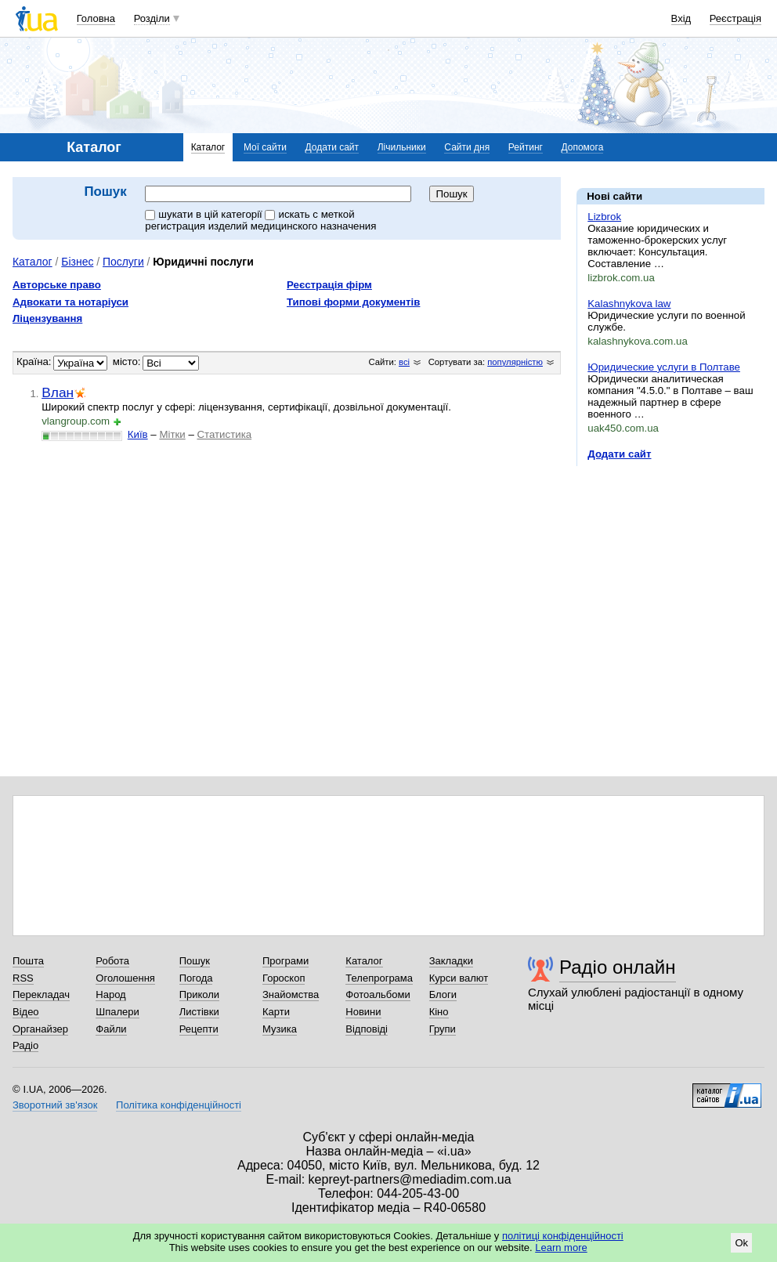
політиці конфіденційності (562, 1236)
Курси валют (459, 978)
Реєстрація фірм (329, 285)
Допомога (583, 147)
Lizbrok (604, 216)
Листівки (199, 1012)
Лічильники (402, 147)
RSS (23, 978)
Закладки (451, 961)
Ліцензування (47, 318)
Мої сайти (265, 147)
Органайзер (40, 1029)
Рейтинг (525, 147)
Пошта (28, 961)
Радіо (25, 1045)
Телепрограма (379, 978)
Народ (110, 994)
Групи (442, 1029)
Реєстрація (735, 18)
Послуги (123, 261)
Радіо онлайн (617, 967)
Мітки (172, 434)
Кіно (439, 1012)
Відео (26, 1012)
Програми (285, 961)
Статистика (224, 434)
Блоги (443, 994)
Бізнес (77, 261)
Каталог (208, 147)
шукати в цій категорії (205, 214)
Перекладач (41, 994)
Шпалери (117, 1012)
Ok (741, 1243)
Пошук (194, 961)
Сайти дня (467, 147)
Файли (111, 1029)
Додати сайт (332, 147)
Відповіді (366, 1029)
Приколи (199, 994)
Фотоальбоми (377, 994)
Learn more (561, 1247)
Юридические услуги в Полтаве (663, 367)
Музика (279, 1029)
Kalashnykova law (628, 303)
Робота (112, 961)
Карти (276, 1012)
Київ (138, 434)
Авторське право (57, 285)
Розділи (152, 18)
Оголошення (125, 978)
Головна (96, 18)
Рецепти (199, 1029)
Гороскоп (283, 978)
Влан (58, 392)
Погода (196, 978)
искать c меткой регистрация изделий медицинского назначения (260, 220)
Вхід (681, 18)
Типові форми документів (353, 302)
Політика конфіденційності (178, 1105)
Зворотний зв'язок (55, 1105)
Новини (363, 1012)
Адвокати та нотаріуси (70, 302)
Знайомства (290, 994)
